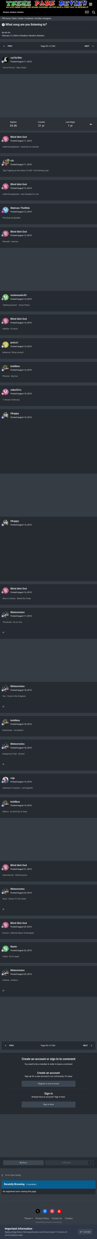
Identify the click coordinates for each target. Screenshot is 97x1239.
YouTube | (38, 18)
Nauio (13, 946)
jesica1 (14, 342)
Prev (10, 46)
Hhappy (14, 413)
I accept (85, 1232)
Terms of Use (11, 1232)
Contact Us (57, 1218)
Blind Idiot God (18, 136)
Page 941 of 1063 (48, 46)
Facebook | (29, 18)
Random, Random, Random (32, 35)
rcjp (12, 778)
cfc (12, 160)
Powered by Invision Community (48, 1222)
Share (23, 1162)
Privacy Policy (42, 1218)
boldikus (15, 366)
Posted (21, 61)
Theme (28, 1218)
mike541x (15, 389)
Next (87, 46)
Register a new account (48, 1083)
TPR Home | (6, 18)
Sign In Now (48, 1104)
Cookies (69, 1218)
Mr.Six (7, 32)
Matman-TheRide (20, 208)
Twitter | (21, 18)
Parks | (15, 18)
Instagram (47, 18)
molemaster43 (18, 295)
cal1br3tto (16, 57)
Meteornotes (17, 612)
